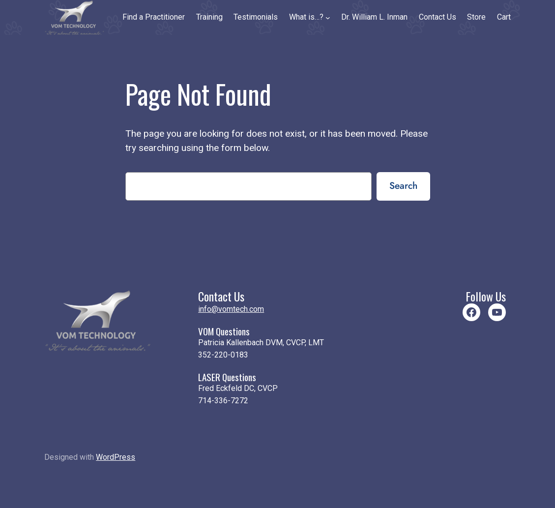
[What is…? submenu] (327, 17)
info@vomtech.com (231, 309)
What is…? (306, 17)
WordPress (115, 457)
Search (403, 185)
